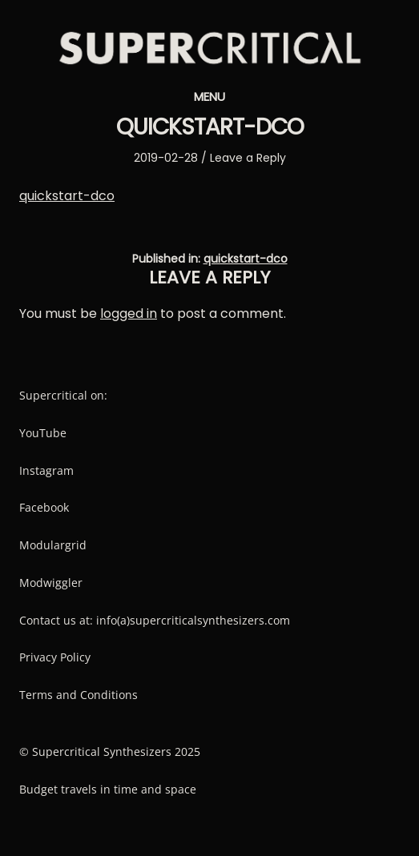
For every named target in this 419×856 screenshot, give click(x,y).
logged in (128, 313)
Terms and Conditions (78, 694)
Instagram (46, 470)
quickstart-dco (67, 196)
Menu (209, 96)
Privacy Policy (55, 657)
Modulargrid (53, 545)
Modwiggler (51, 582)
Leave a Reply (248, 158)
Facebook (44, 507)
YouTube (42, 432)
